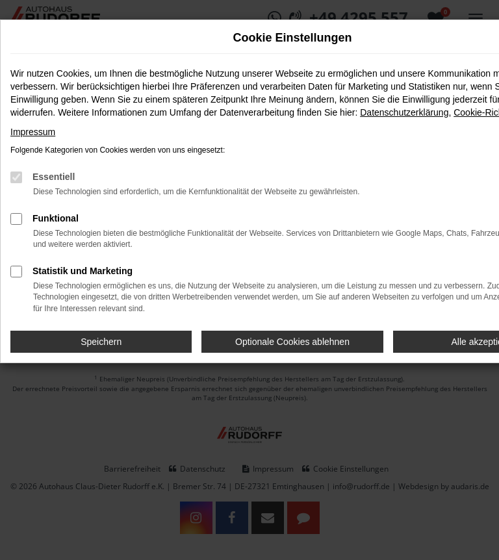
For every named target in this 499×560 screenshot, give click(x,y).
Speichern (101, 342)
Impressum (32, 132)
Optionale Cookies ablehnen (292, 342)
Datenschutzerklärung (404, 112)
